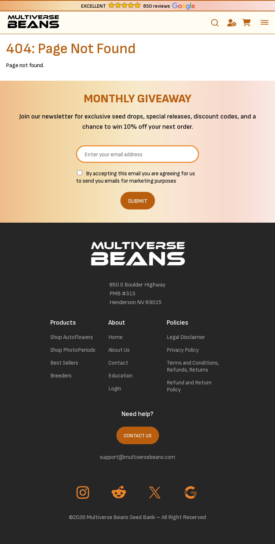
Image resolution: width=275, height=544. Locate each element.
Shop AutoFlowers (71, 337)
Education (120, 375)
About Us (119, 350)
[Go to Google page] (192, 493)
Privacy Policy (183, 350)
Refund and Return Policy (189, 386)
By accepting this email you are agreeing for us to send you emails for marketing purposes (135, 177)
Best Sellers (64, 362)
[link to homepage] (33, 22)
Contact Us (138, 436)
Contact (118, 362)
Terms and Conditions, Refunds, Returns (193, 366)
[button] (137, 5)
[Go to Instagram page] (84, 493)
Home (115, 337)
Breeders (61, 375)
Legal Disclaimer (186, 337)
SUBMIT (138, 201)
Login (114, 388)
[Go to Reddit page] (120, 493)
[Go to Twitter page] (156, 493)
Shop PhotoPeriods (72, 350)
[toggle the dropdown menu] (265, 22)
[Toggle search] (214, 22)
